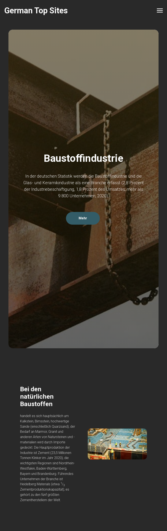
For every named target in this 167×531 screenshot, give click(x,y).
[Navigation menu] (160, 10)
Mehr (83, 218)
